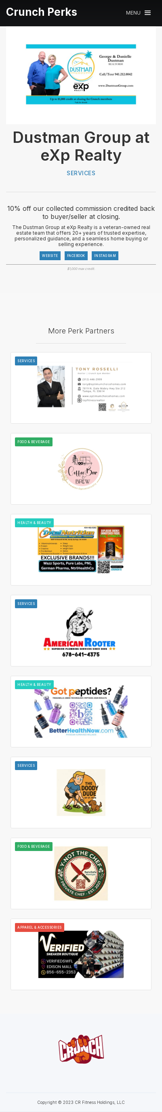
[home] (41, 12)
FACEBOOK (76, 256)
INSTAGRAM (105, 256)
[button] (138, 12)
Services (81, 173)
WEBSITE (50, 256)
